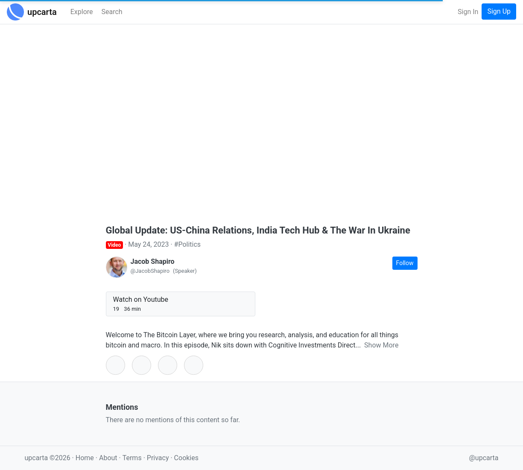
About (108, 458)
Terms (133, 458)
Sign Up (499, 11)
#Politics (187, 244)
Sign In (468, 12)
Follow (405, 263)
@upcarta (484, 458)
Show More (381, 345)
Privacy (159, 458)
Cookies (186, 458)
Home (85, 458)
